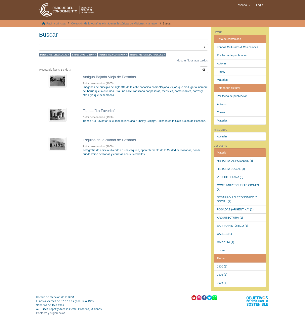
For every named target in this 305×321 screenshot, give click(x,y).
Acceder (222, 136)
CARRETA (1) (225, 242)
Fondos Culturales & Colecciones (237, 47)
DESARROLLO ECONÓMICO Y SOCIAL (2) (237, 199)
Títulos (221, 71)
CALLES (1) (224, 233)
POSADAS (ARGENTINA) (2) (235, 209)
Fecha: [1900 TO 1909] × (84, 55)
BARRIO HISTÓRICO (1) (232, 225)
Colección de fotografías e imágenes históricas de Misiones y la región (114, 23)
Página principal (56, 23)
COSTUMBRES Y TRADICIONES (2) (238, 187)
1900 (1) (222, 266)
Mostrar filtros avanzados (192, 60)
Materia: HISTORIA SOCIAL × (54, 55)
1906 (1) (222, 282)
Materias (222, 79)
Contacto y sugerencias (50, 313)
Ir (204, 47)
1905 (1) (222, 274)
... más (221, 250)
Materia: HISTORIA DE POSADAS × (147, 55)
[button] (244, 5)
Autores (222, 63)
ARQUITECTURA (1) (230, 217)
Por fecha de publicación (232, 55)
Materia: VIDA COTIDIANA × (113, 55)
